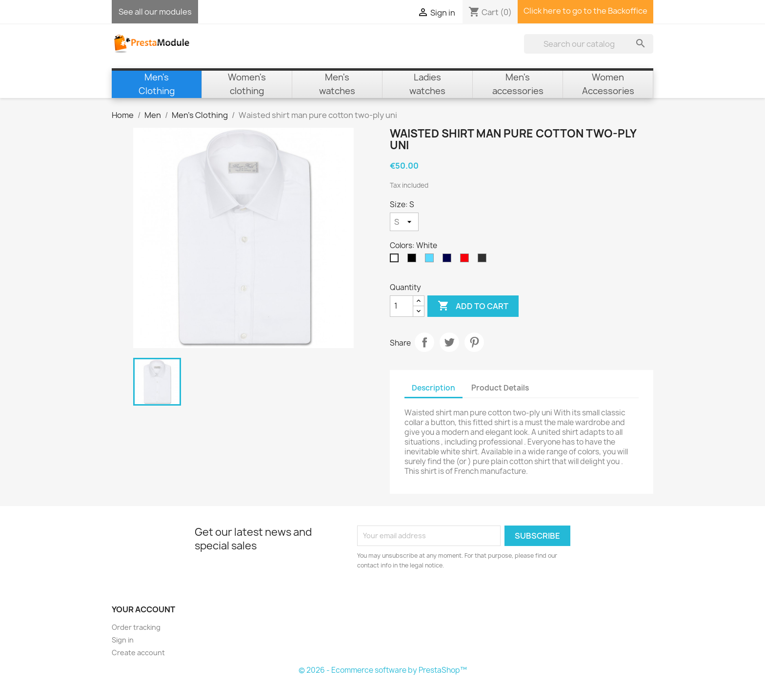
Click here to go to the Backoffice (585, 10)
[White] (396, 260)
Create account (138, 652)
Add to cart (473, 306)
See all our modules (155, 11)
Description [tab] (433, 388)
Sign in (123, 639)
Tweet (449, 342)
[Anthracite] (484, 260)
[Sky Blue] (431, 260)
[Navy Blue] (449, 260)
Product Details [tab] (500, 388)
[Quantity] (401, 306)
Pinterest (474, 342)
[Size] (404, 222)
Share (424, 342)
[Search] (588, 44)
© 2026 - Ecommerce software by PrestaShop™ (383, 670)
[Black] (413, 260)
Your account (143, 609)
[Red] (466, 260)
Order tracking (136, 627)
